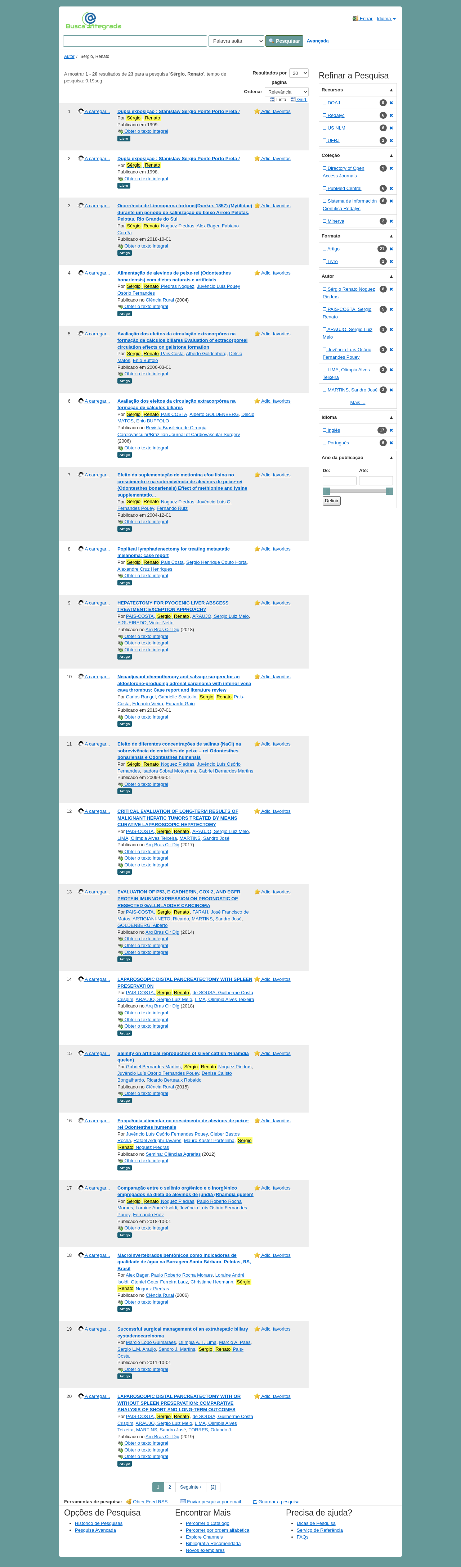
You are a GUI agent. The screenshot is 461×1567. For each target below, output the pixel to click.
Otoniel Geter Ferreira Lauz (159, 1282)
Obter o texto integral (142, 131)
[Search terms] (135, 41)
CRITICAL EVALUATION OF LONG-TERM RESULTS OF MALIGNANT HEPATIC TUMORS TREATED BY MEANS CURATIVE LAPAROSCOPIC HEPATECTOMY (177, 818)
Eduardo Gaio (180, 703)
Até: (363, 470)
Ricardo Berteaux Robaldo (174, 1080)
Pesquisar (284, 41)
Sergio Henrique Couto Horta (216, 562)
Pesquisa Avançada (95, 1530)
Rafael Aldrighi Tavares (158, 1140)
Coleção (331, 155)
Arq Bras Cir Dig (162, 629)
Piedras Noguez (160, 286)
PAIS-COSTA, (158, 616)
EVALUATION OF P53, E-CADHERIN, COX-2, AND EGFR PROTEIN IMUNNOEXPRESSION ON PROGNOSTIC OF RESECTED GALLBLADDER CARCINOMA (178, 898)
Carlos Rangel (141, 696)
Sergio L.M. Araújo (136, 1349)
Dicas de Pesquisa (316, 1523)
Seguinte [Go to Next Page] (191, 1487)
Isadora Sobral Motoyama (169, 771)
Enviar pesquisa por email (211, 1501)
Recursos (332, 89)
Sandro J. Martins (176, 1349)
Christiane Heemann (212, 1282)
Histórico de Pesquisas (98, 1523)
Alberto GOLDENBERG (214, 414)
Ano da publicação (342, 457)
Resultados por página (269, 77)
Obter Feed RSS (147, 1501)
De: (326, 470)
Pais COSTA (156, 414)
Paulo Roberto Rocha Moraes (181, 1275)
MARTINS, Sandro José (204, 838)
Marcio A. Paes (234, 1342)
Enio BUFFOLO (152, 421)
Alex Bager (208, 225)
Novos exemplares (205, 1550)
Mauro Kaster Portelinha (209, 1140)
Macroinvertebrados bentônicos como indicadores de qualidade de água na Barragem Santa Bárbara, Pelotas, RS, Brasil (184, 1262)
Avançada (318, 41)
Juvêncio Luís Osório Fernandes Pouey (158, 1073)
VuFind (77, 20)
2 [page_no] (170, 1487)
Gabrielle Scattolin (177, 696)
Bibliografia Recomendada (213, 1543)
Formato (331, 236)
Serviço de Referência (320, 1530)
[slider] (326, 491)
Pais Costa (155, 353)
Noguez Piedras (160, 226)
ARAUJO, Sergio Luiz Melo (220, 616)
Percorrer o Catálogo (207, 1523)
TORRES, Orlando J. (210, 1429)
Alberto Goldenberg (206, 353)
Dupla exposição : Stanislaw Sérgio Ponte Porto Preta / (178, 111)
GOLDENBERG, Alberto (142, 925)
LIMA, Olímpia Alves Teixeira (147, 838)
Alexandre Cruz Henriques (144, 569)
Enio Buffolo (145, 360)
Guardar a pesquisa (276, 1501)
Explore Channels (204, 1537)
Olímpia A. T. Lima (197, 1342)
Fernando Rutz (172, 508)
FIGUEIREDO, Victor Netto (145, 622)
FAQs (303, 1537)
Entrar (362, 18)
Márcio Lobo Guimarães (151, 1342)
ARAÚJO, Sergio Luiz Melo (220, 831)
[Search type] (236, 41)
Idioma (386, 18)
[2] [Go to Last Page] (213, 1487)
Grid (299, 99)
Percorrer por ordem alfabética (217, 1530)
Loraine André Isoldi (156, 1207)
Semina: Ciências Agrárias (173, 1154)
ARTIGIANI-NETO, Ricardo (161, 918)
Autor (69, 56)
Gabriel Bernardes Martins (225, 771)
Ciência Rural (160, 300)
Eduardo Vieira (147, 703)
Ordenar (253, 91)
